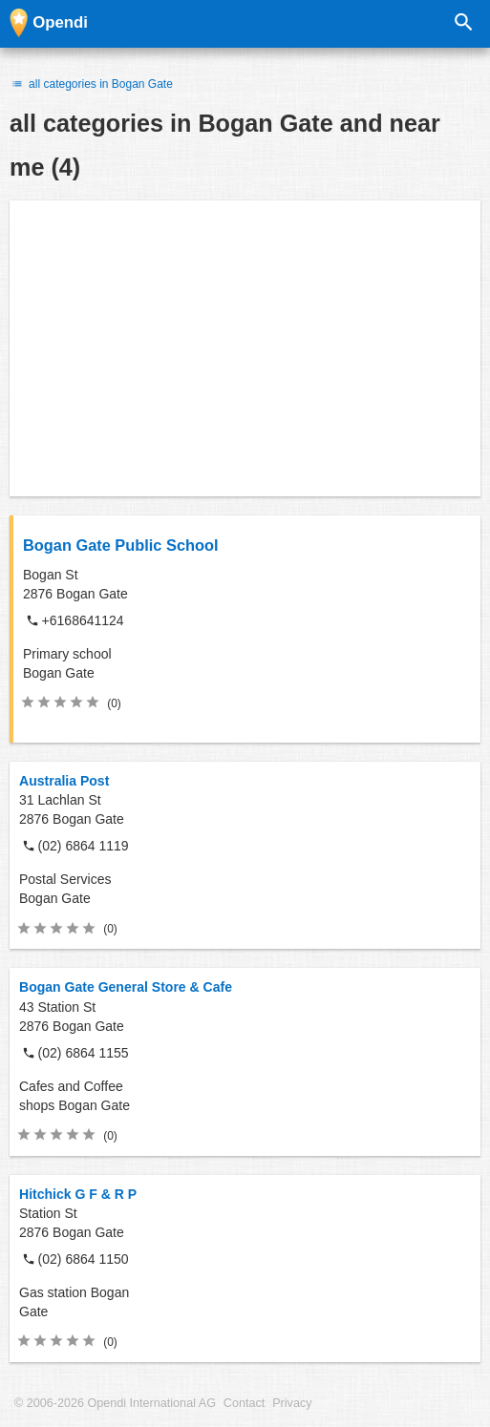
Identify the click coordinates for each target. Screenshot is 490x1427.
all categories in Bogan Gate (91, 84)
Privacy (291, 1403)
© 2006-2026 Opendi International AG (115, 1403)
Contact (244, 1403)
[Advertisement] (245, 348)
